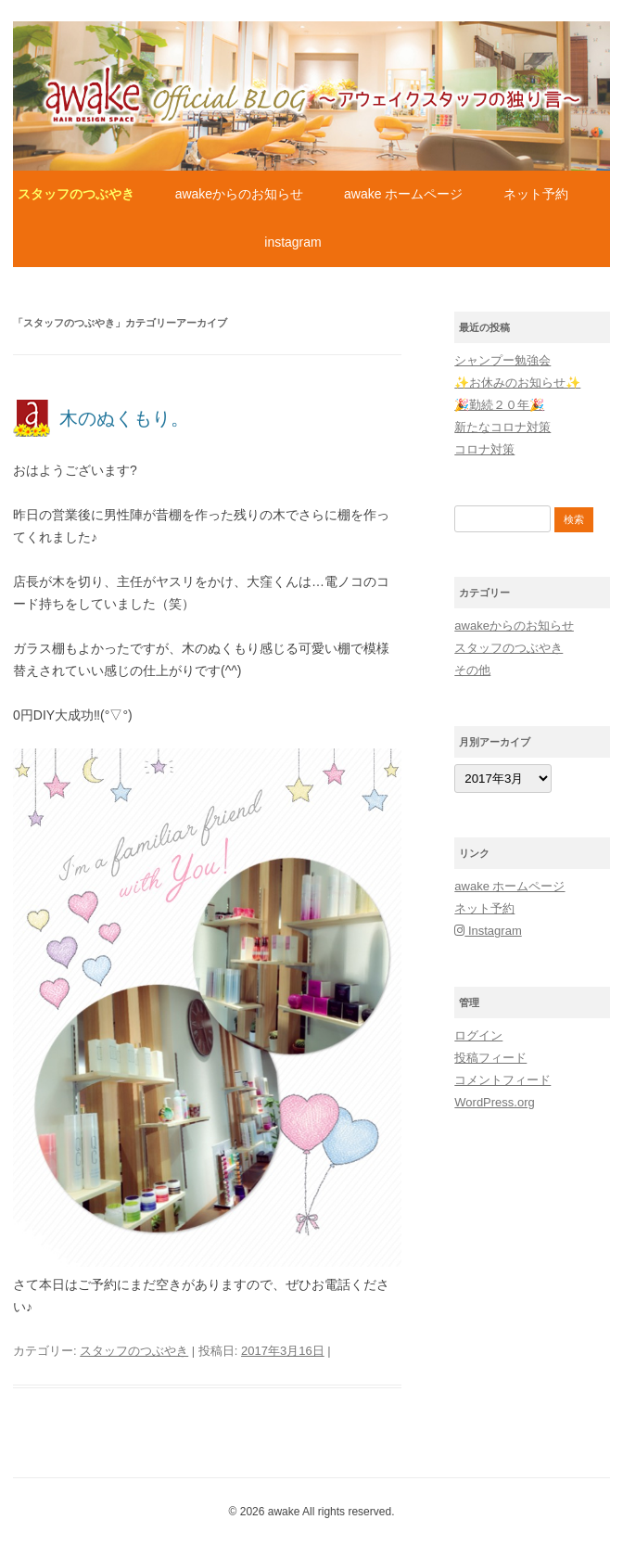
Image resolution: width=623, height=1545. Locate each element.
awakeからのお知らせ (239, 193)
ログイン (478, 1035)
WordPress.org (494, 1102)
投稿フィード (490, 1058)
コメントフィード (502, 1080)
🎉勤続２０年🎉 (499, 405)
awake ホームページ (403, 193)
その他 (472, 670)
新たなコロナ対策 (502, 427)
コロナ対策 (484, 449)
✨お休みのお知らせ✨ (517, 382)
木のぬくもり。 (124, 418)
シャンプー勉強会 (502, 360)
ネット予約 (535, 193)
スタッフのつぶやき (76, 193)
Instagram (292, 242)
